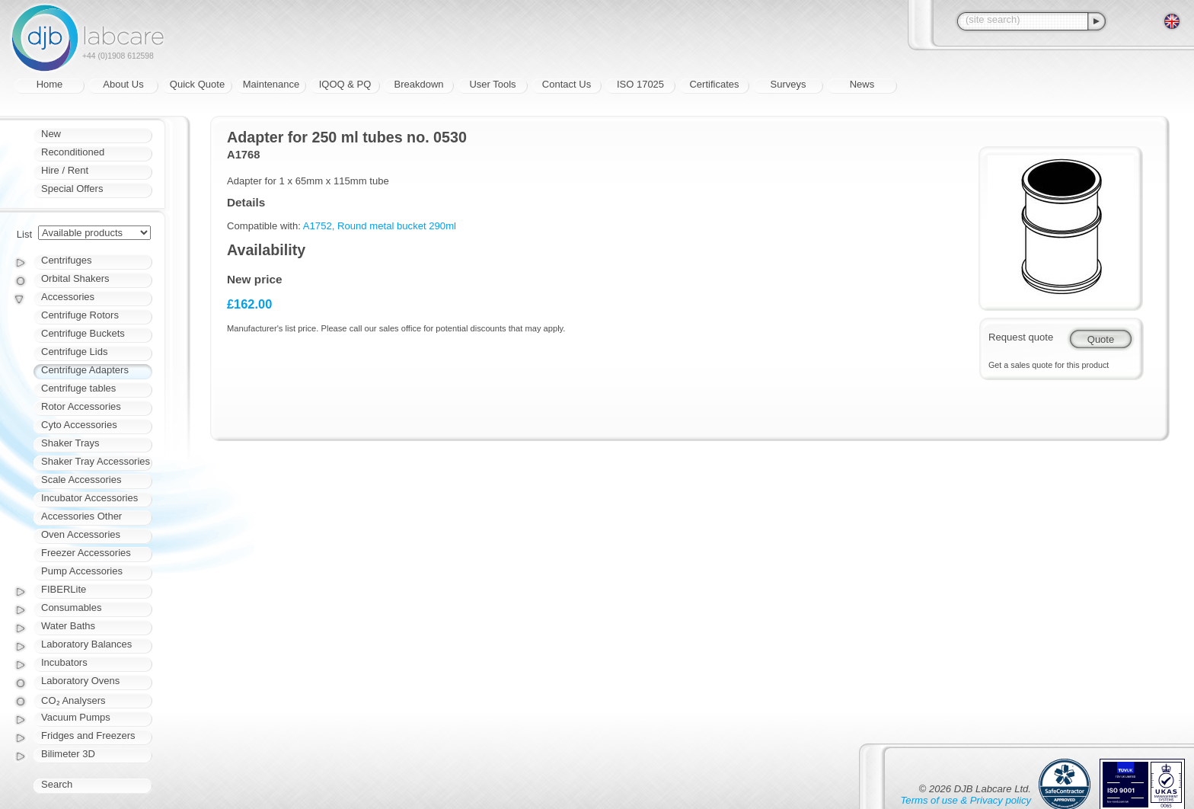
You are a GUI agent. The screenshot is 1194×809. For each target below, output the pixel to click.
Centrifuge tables (78, 388)
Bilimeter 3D (68, 753)
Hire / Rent (64, 170)
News (862, 84)
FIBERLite (63, 589)
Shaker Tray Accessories (95, 461)
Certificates (714, 84)
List (24, 234)
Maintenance (271, 84)
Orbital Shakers (75, 278)
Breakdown (418, 84)
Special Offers (72, 188)
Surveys (788, 84)
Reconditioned (72, 152)
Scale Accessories (81, 479)
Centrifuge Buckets (83, 333)
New (51, 133)
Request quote (1020, 337)
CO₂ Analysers (73, 700)
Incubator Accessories (89, 498)
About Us (123, 84)
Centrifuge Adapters (85, 370)
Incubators (64, 662)
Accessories (67, 296)
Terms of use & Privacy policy (966, 800)
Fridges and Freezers (88, 735)
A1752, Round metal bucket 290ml (379, 226)
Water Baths (68, 626)
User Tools (492, 84)
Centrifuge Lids (74, 351)
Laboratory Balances (86, 644)
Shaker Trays (70, 443)
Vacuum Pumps (75, 717)
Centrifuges (66, 260)
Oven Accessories (80, 534)
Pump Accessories (82, 571)
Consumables (71, 607)
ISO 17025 (640, 84)
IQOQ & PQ (345, 84)
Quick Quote (197, 84)
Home (50, 84)
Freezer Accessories (86, 552)
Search (56, 784)
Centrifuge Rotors (80, 315)
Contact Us (566, 84)
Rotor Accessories (81, 406)
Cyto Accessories (79, 424)
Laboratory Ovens (80, 680)
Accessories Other (81, 516)
